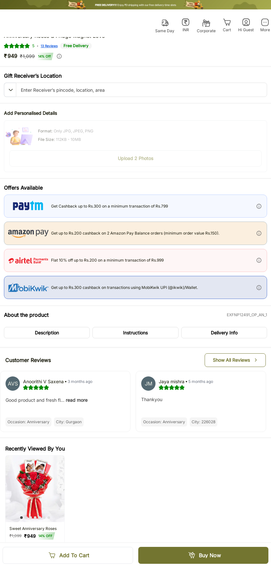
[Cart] (227, 25)
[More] (265, 25)
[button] (10, 90)
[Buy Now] (203, 555)
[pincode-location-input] (141, 90)
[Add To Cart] (68, 555)
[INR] (186, 25)
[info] (59, 56)
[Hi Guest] (246, 25)
